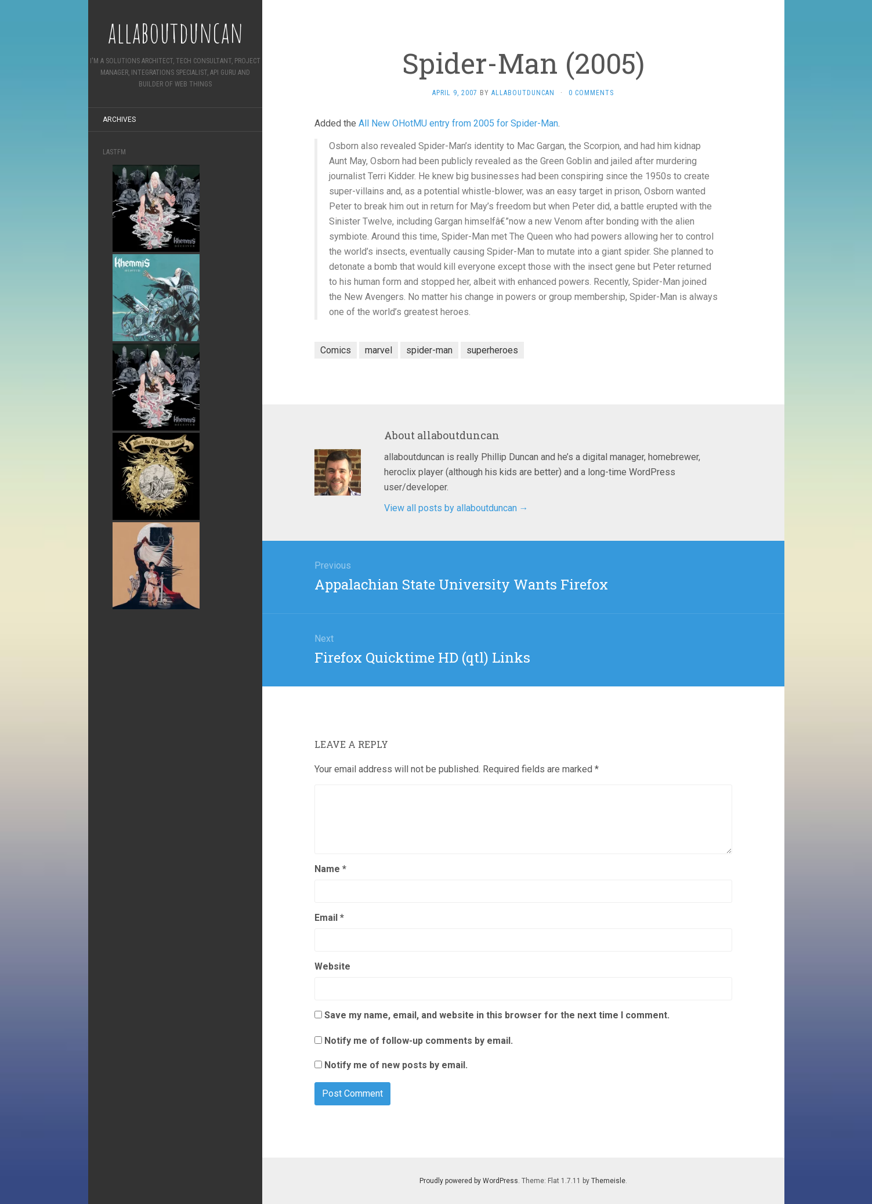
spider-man (429, 350)
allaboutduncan (523, 93)
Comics (335, 350)
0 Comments (591, 93)
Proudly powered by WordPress (468, 1181)
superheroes (492, 350)
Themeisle (608, 1181)
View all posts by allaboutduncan (456, 508)
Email (329, 917)
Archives (119, 119)
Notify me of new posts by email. (396, 1065)
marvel (378, 350)
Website (332, 966)
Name (330, 868)
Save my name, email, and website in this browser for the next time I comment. (497, 1015)
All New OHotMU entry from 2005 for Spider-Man (458, 123)
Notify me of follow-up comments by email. (418, 1040)
